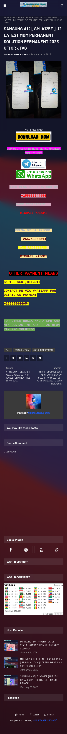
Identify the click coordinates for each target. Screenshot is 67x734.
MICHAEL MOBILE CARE (16, 54)
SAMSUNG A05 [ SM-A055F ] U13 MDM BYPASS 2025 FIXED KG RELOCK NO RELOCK (39, 680)
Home (6, 17)
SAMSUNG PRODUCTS (21, 17)
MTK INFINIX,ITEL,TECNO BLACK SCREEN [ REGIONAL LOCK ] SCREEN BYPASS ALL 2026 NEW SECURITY (41, 662)
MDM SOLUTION (21, 350)
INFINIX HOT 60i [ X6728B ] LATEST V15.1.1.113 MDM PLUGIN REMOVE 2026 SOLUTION (39, 645)
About (34, 714)
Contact (48, 714)
